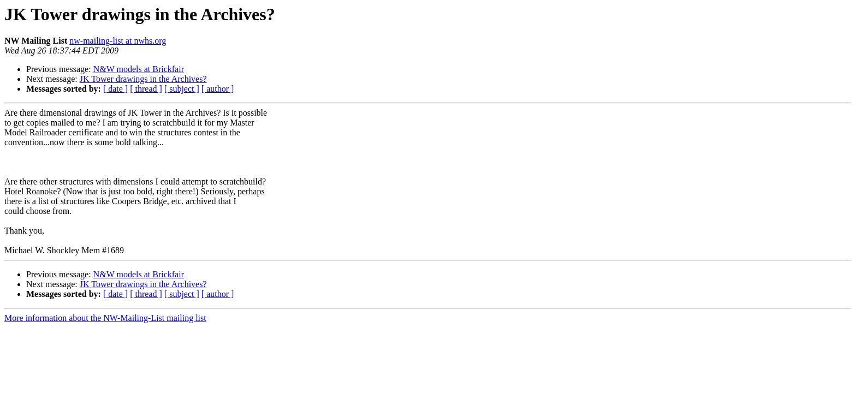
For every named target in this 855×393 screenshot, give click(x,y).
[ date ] (115, 88)
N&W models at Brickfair (138, 69)
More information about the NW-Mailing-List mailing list (105, 318)
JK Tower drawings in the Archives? (143, 79)
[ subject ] (181, 88)
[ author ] (217, 88)
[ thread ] (146, 88)
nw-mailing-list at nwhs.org (117, 40)
